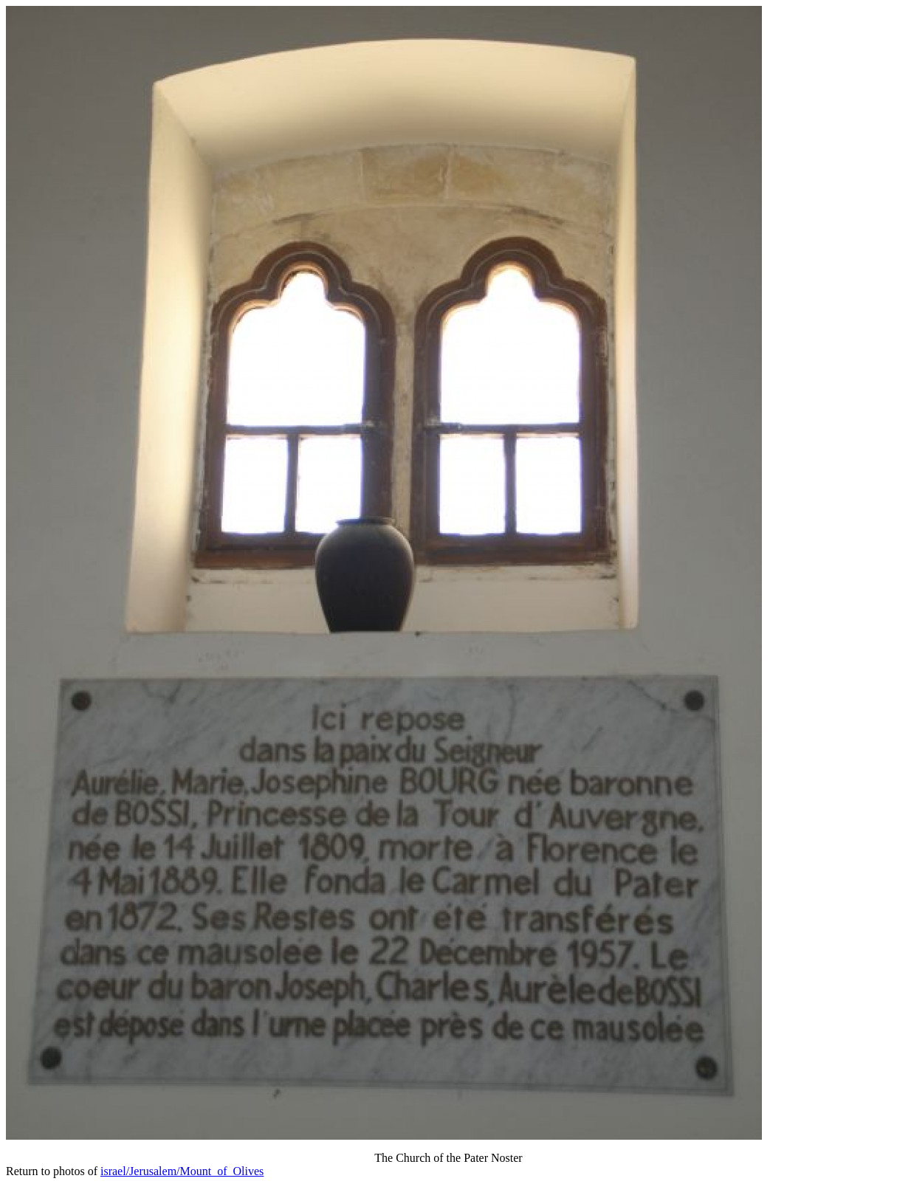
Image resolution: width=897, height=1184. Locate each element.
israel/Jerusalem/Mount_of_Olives (182, 1171)
